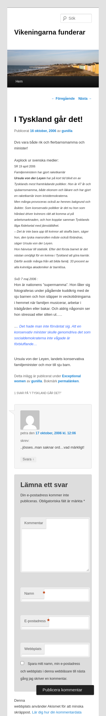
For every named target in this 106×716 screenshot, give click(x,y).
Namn (34, 594)
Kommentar (33, 523)
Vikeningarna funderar (49, 32)
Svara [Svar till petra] (28, 459)
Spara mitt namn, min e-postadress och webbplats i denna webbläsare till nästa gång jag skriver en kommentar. (52, 671)
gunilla (67, 131)
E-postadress (36, 621)
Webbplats (32, 649)
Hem (19, 81)
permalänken (68, 381)
